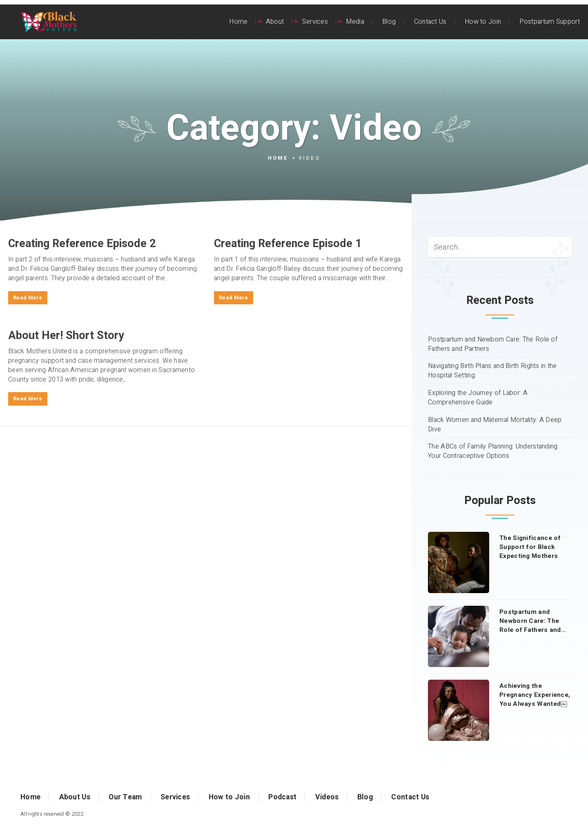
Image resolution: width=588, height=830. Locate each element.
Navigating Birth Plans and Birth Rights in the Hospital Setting (492, 370)
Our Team (125, 797)
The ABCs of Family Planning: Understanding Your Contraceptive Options (493, 451)
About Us (74, 797)
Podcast (282, 797)
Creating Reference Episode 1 (288, 243)
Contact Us (430, 22)
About (275, 22)
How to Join (483, 22)
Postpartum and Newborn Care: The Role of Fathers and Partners (492, 344)
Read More (27, 297)
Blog (389, 22)
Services (315, 22)
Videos (327, 797)
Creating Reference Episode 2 (82, 243)
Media (355, 22)
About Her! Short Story (66, 335)
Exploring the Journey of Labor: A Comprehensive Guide (478, 397)
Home (238, 22)
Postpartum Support (549, 22)
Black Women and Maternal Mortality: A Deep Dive (495, 424)
